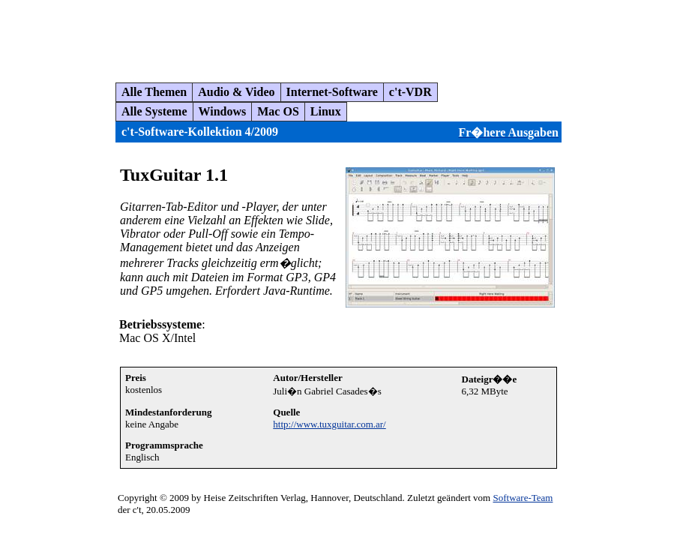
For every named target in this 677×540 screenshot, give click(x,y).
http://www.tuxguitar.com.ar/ (329, 424)
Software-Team (523, 497)
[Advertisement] (280, 35)
